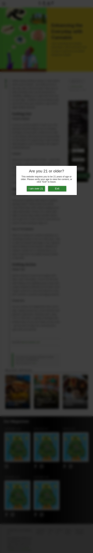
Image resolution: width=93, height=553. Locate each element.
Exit (57, 188)
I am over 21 (36, 188)
